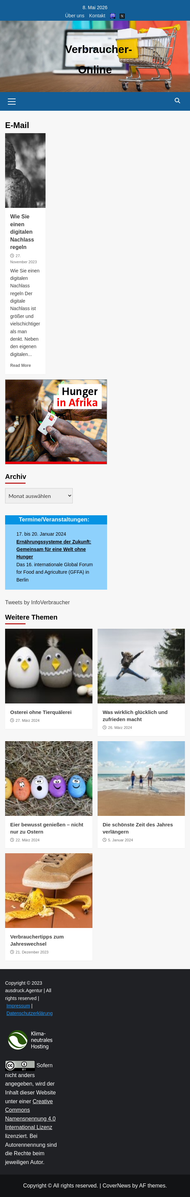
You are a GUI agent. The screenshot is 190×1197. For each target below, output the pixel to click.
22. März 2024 (27, 840)
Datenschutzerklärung (29, 1013)
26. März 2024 (120, 728)
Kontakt (97, 15)
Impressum (18, 1005)
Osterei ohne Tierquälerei (41, 712)
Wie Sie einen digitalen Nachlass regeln (22, 232)
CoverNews (117, 1186)
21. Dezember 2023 (32, 952)
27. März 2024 (27, 720)
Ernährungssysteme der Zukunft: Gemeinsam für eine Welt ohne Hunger (53, 549)
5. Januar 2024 (120, 840)
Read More (20, 365)
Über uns (75, 15)
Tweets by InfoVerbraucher (37, 602)
